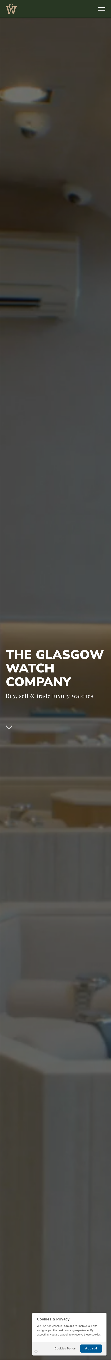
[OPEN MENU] (101, 8)
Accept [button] (91, 1348)
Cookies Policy (65, 1348)
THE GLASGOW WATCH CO (11, 9)
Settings (36, 1351)
